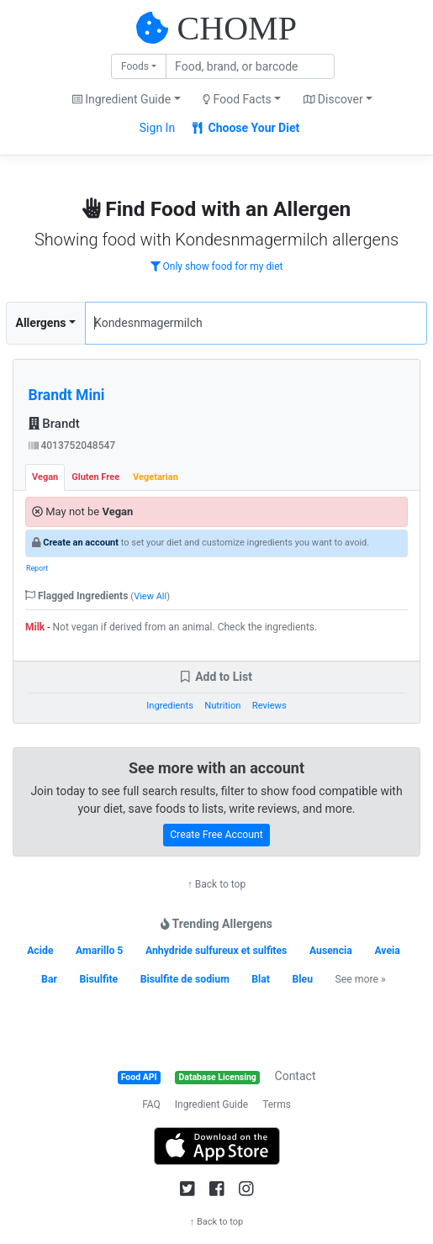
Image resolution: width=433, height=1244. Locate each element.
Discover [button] (333, 99)
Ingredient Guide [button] (121, 99)
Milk (35, 627)
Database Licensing (217, 1077)
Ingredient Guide (211, 1104)
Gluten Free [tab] (95, 477)
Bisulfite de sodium (185, 979)
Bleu (302, 979)
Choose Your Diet (246, 127)
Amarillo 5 (99, 951)
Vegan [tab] (45, 477)
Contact (295, 1076)
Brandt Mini (67, 395)
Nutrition (222, 705)
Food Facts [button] (237, 99)
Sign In (157, 127)
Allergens (41, 322)
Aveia (386, 951)
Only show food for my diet (216, 266)
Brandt (54, 423)
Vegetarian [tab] (155, 477)
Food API (139, 1077)
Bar (49, 979)
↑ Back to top (216, 884)
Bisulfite (98, 979)
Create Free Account (216, 835)
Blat (260, 979)
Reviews (269, 705)
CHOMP (237, 28)
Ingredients (169, 705)
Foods (135, 66)
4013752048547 (72, 445)
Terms (276, 1104)
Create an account (81, 542)
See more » (360, 979)
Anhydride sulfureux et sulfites (216, 951)
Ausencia (330, 951)
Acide (40, 951)
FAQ (151, 1104)
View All (150, 596)
